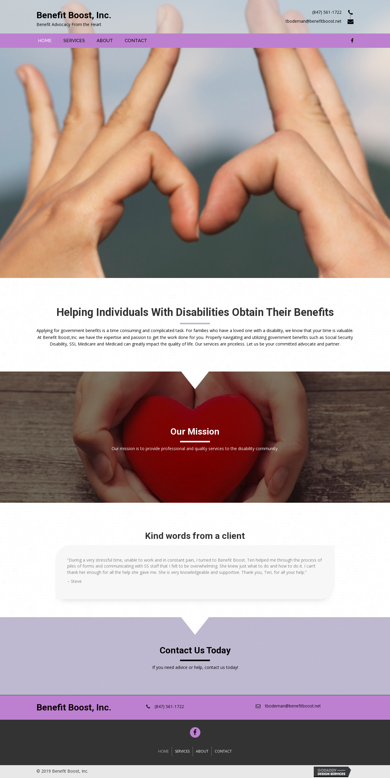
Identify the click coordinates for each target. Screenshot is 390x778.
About (202, 751)
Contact (223, 751)
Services (182, 751)
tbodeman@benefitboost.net (293, 706)
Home (163, 751)
